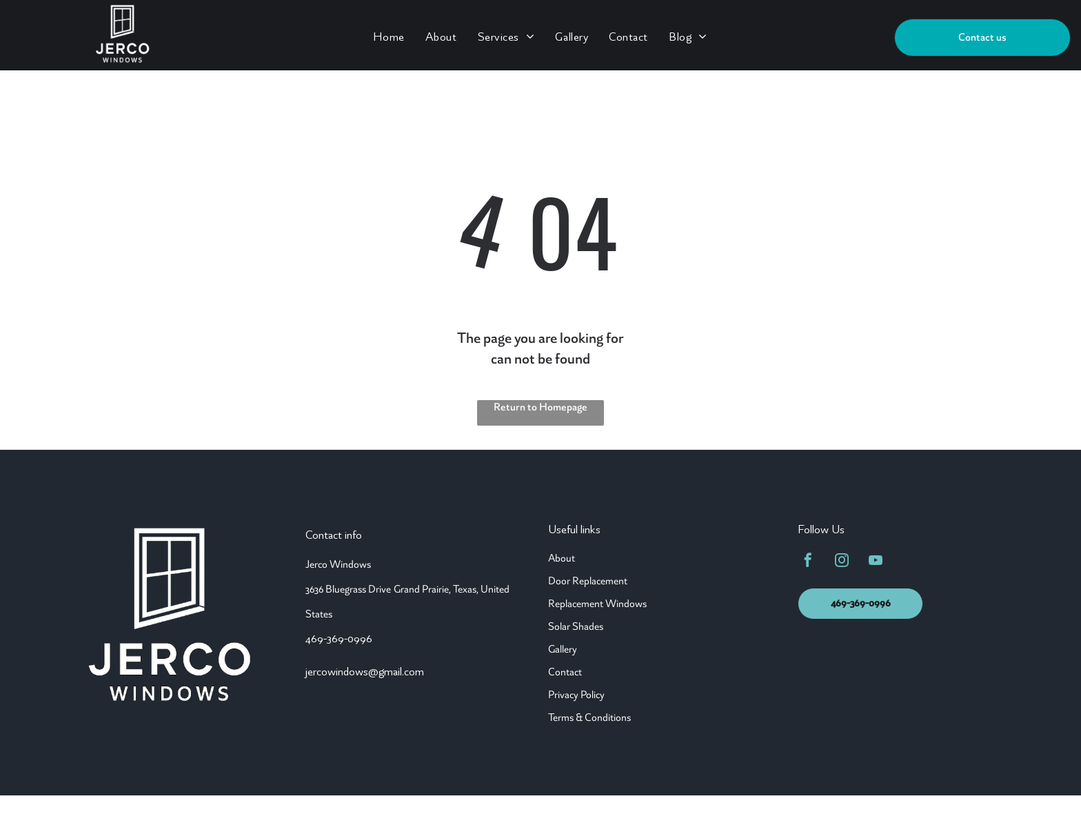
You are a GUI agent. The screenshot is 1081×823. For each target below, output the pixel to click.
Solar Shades (575, 626)
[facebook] (808, 562)
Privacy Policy (576, 695)
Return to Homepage (540, 407)
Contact (565, 672)
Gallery (562, 649)
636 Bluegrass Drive (350, 589)
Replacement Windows (597, 604)
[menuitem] (389, 35)
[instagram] (841, 562)
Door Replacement (587, 581)
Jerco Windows (338, 564)
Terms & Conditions (589, 717)
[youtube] (875, 562)
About (561, 558)
